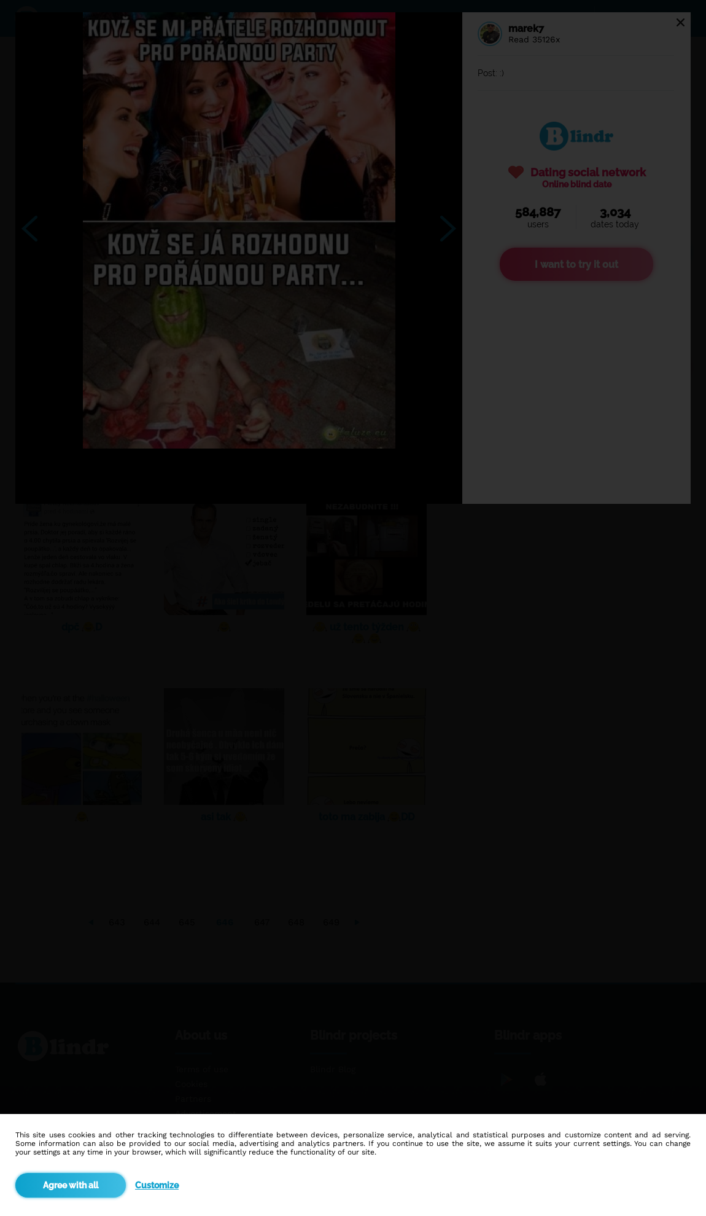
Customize (157, 1185)
